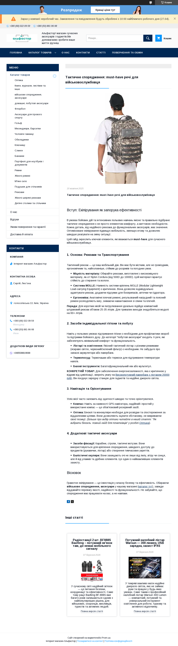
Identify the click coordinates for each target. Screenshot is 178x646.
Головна (16, 52)
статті (101, 52)
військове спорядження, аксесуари (28, 96)
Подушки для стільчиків (28, 186)
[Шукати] (147, 38)
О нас (66, 52)
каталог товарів (40, 52)
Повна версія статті (92, 611)
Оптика (144, 422)
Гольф (18, 123)
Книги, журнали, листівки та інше (30, 87)
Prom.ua (106, 638)
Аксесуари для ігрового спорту (28, 116)
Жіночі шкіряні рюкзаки (28, 197)
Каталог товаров (20, 74)
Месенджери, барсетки (28, 128)
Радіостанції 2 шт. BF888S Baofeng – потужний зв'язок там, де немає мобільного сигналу (92, 544)
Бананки (19, 156)
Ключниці (20, 145)
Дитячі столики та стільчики (30, 203)
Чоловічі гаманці (24, 134)
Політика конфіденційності (118, 641)
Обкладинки (22, 139)
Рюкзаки (19, 192)
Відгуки (14, 219)
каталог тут (145, 486)
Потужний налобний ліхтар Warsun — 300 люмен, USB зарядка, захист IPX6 (145, 542)
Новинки (51, 62)
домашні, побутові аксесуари (31, 103)
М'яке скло (21, 181)
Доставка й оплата (21, 234)
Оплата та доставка (24, 62)
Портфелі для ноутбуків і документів (29, 163)
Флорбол (20, 108)
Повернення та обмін (127, 52)
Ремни (18, 170)
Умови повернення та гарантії (28, 226)
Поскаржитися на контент (90, 641)
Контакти (83, 52)
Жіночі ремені (22, 175)
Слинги (19, 150)
